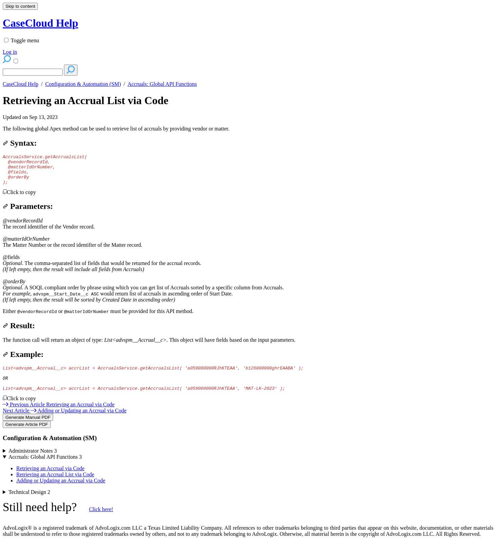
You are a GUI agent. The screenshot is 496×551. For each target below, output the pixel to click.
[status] (248, 129)
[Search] (33, 72)
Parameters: (28, 212)
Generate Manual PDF (27, 428)
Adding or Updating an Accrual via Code (60, 492)
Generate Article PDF (26, 435)
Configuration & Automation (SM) (83, 84)
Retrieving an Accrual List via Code (85, 100)
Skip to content (20, 6)
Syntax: (20, 143)
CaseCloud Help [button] (40, 23)
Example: (23, 360)
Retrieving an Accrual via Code (50, 479)
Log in (10, 52)
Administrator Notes (32, 462)
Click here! (101, 520)
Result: (19, 331)
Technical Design (29, 503)
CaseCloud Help (20, 84)
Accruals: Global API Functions (162, 84)
